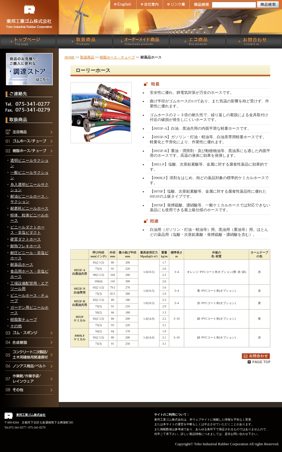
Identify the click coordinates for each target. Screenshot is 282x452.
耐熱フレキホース (25, 246)
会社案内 (150, 4)
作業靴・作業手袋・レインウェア (29, 381)
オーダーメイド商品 (141, 41)
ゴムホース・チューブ (29, 144)
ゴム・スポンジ (29, 335)
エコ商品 (197, 41)
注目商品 (29, 134)
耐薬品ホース (21, 265)
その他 (16, 326)
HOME (70, 57)
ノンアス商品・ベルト (29, 369)
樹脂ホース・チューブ (29, 153)
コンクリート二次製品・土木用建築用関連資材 (29, 357)
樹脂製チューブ (23, 320)
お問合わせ (254, 41)
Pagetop (259, 362)
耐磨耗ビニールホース (29, 208)
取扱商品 (84, 41)
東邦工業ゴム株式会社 (29, 17)
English (123, 4)
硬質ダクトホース (25, 239)
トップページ (28, 41)
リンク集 (176, 4)
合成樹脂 (29, 345)
